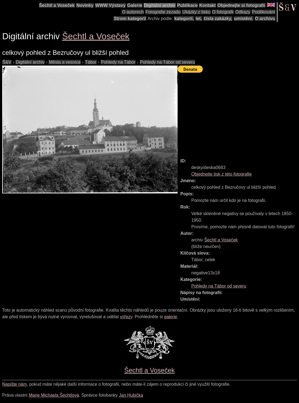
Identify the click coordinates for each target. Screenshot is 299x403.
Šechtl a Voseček (57, 5)
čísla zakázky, (218, 18)
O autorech (133, 12)
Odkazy (242, 12)
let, (199, 18)
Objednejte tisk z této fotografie (221, 174)
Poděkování (263, 12)
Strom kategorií (130, 18)
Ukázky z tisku (196, 12)
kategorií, (184, 18)
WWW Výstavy (110, 5)
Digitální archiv (159, 5)
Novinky (84, 5)
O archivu (265, 18)
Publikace (187, 5)
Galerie (134, 5)
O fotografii (222, 12)
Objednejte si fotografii (241, 5)
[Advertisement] (238, 113)
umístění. (243, 18)
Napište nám (14, 384)
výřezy (126, 316)
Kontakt (207, 5)
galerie (170, 316)
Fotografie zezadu (163, 12)
